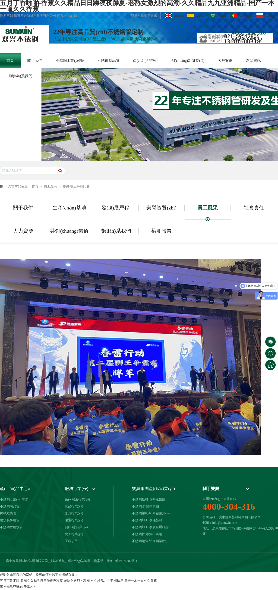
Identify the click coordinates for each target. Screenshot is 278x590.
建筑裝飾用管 (9, 520)
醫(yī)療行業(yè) (76, 527)
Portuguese (241, 15)
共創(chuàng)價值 (69, 231)
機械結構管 (8, 513)
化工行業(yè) (74, 534)
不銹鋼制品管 (9, 506)
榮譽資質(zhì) (161, 208)
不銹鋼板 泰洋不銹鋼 (147, 534)
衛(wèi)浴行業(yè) (77, 499)
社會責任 (254, 208)
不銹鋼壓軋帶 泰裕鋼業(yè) (151, 513)
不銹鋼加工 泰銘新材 (147, 520)
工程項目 (71, 541)
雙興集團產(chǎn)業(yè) (153, 488)
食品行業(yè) (74, 506)
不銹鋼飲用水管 (11, 527)
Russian (265, 15)
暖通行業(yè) (74, 520)
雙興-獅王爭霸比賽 (76, 186)
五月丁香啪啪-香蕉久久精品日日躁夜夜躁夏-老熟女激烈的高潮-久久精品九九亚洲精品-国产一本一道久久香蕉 (78, 581)
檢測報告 (161, 231)
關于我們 (23, 208)
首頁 (35, 186)
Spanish (196, 15)
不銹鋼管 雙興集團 (145, 506)
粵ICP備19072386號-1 (122, 561)
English (174, 15)
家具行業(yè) (74, 513)
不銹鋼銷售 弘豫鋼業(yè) (149, 541)
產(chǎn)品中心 (14, 488)
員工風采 (51, 186)
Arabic (217, 15)
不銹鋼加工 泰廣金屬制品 (150, 527)
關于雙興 (210, 488)
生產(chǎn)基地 (69, 208)
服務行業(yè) (76, 488)
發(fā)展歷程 (115, 208)
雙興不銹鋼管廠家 (144, 15)
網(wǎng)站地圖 (79, 561)
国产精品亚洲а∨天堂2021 (18, 587)
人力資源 (23, 231)
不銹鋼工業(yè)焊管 (14, 499)
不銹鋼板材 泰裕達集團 (148, 499)
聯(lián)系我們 (115, 231)
